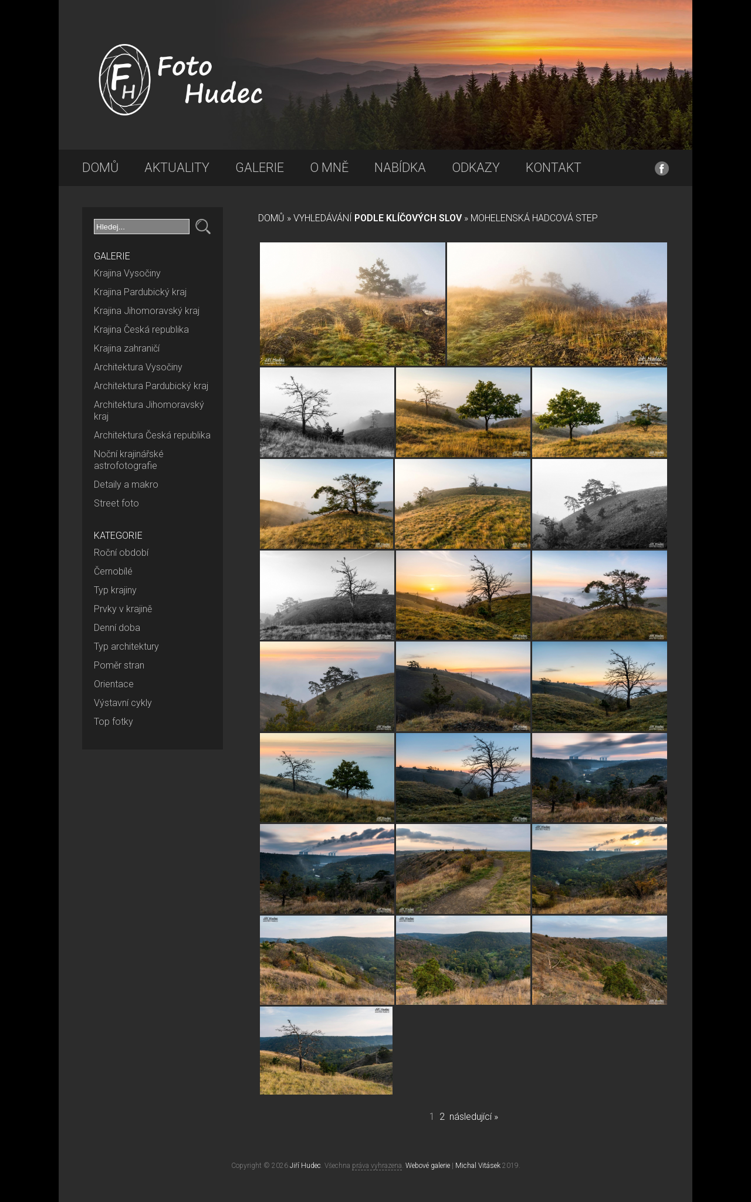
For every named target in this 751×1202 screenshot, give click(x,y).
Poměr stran (119, 665)
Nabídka (400, 167)
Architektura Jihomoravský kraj (149, 410)
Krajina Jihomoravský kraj (146, 310)
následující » (473, 1116)
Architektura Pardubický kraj (151, 385)
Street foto (116, 503)
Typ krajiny (115, 590)
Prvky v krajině (123, 608)
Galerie (259, 167)
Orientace (114, 684)
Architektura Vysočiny (138, 367)
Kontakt (553, 167)
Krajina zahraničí (127, 348)
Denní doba (117, 627)
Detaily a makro (126, 484)
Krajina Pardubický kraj (140, 292)
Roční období (121, 552)
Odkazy (476, 167)
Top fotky (113, 721)
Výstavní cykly (123, 702)
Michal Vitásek (477, 1166)
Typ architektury (126, 646)
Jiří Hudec (305, 1166)
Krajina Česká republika (141, 329)
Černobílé (113, 571)
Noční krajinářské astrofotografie (129, 459)
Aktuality (176, 167)
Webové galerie (427, 1166)
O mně (329, 167)
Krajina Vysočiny (127, 273)
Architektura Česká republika (152, 435)
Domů (100, 167)
